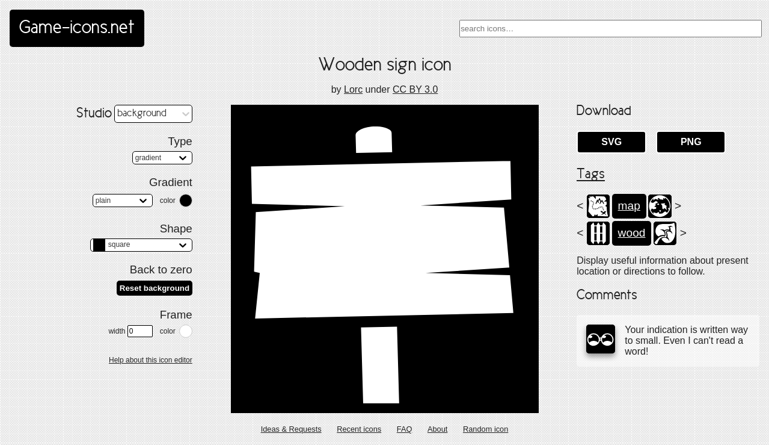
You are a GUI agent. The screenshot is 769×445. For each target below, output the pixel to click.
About (437, 429)
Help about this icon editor (150, 360)
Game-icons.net (77, 28)
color (168, 200)
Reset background (154, 288)
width (130, 331)
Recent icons (359, 429)
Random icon (485, 429)
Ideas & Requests (291, 429)
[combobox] (610, 28)
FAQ (404, 429)
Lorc (353, 89)
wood (632, 232)
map (629, 205)
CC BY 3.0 (415, 89)
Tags (591, 174)
